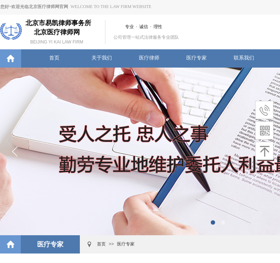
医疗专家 (196, 58)
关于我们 (102, 58)
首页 (54, 58)
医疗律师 (149, 58)
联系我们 (244, 58)
